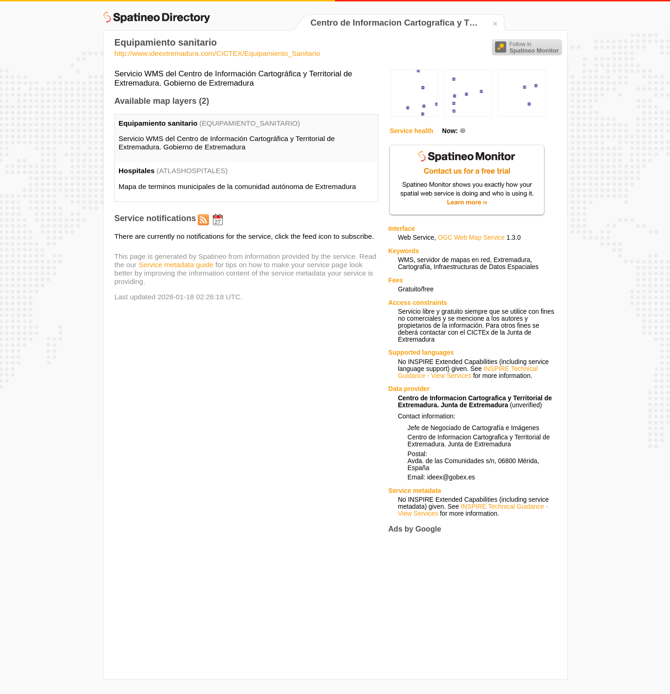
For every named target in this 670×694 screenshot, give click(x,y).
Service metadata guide (176, 265)
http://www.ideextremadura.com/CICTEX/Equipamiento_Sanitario (217, 53)
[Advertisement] (466, 606)
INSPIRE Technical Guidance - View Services (467, 372)
